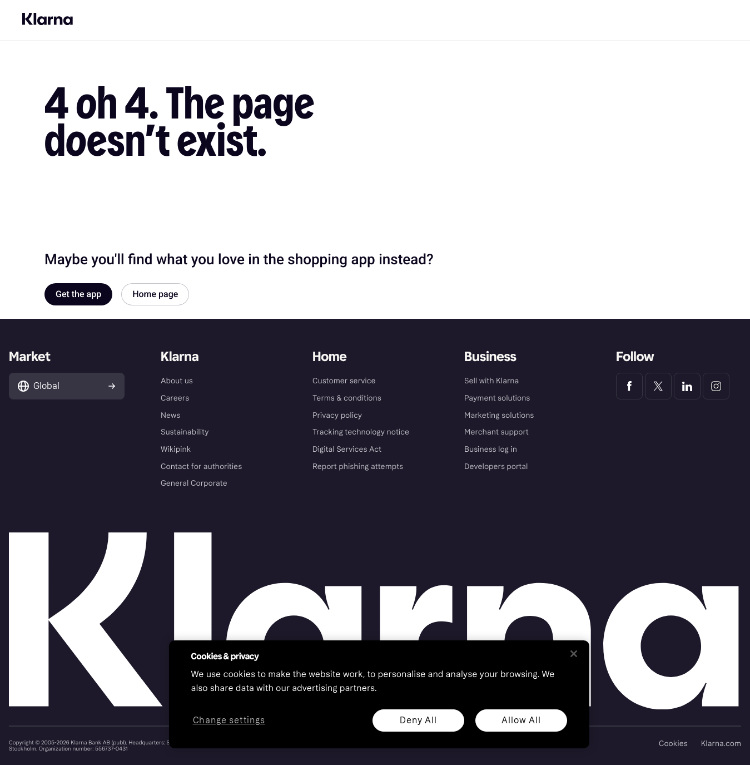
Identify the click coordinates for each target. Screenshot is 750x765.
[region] (379, 694)
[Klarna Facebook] (629, 386)
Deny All (418, 720)
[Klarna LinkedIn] (687, 386)
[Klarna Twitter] (658, 386)
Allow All (520, 720)
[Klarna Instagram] (716, 386)
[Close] (574, 653)
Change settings (228, 720)
